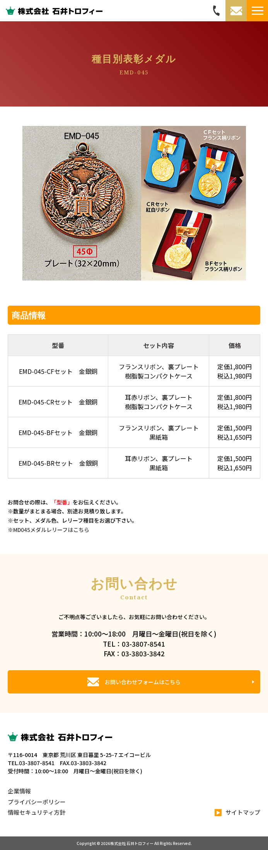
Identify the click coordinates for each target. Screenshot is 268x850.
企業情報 (19, 791)
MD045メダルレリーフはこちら (51, 529)
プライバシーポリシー (37, 802)
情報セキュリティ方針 (36, 812)
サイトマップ (237, 812)
